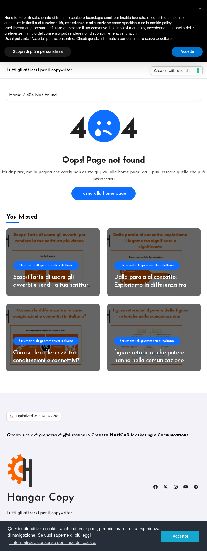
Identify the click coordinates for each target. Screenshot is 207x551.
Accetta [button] (187, 51)
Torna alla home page (103, 193)
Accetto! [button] (180, 536)
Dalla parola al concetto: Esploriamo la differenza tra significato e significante (150, 285)
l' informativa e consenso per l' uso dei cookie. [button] (52, 542)
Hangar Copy (40, 498)
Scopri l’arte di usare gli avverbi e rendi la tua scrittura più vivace (52, 285)
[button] (200, 8)
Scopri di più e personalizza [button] (38, 51)
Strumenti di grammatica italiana (46, 265)
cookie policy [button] (160, 23)
